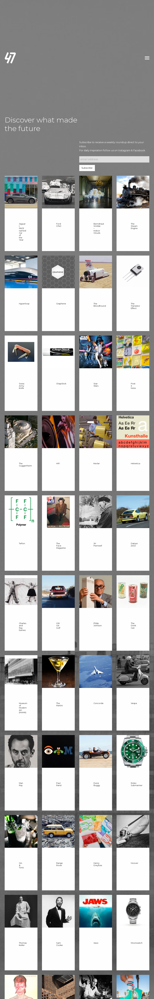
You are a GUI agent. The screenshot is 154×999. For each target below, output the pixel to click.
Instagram (124, 150)
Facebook (139, 150)
